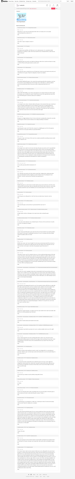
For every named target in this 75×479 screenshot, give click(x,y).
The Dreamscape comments (21, 169)
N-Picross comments (20, 250)
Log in (68, 1)
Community (34, 1)
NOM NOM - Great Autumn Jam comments (23, 114)
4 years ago (21, 194)
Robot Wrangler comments (21, 306)
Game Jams (17, 1)
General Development (32, 267)
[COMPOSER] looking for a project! (47, 316)
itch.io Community (19, 267)
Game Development (26, 267)
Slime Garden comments (20, 397)
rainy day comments (20, 192)
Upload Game (22, 1)
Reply (18, 34)
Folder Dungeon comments (21, 37)
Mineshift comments (20, 346)
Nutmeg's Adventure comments (21, 77)
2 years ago (21, 29)
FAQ (37, 474)
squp (27, 427)
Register (72, 1)
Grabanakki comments (20, 357)
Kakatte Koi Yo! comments (21, 124)
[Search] (61, 1)
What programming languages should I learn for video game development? (48, 267)
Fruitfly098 (40, 316)
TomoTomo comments (20, 239)
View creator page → (33, 8)
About (34, 474)
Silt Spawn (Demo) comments (21, 27)
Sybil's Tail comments (20, 57)
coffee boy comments (20, 200)
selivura (29, 306)
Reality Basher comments (20, 227)
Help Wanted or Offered (32, 316)
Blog (40, 474)
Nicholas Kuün (29, 357)
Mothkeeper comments (20, 180)
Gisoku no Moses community (21, 387)
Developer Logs (28, 1)
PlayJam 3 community (20, 46)
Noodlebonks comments (20, 88)
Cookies (48, 476)
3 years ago (21, 48)
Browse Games (11, 1)
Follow (53, 8)
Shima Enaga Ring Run (21, 21)
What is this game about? (34, 387)
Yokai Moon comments (20, 407)
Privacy (44, 476)
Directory (37, 476)
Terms (41, 476)
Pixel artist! (28, 46)
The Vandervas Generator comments (22, 209)
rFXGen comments (20, 67)
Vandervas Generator (34, 209)
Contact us (45, 474)
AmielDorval (40, 325)
